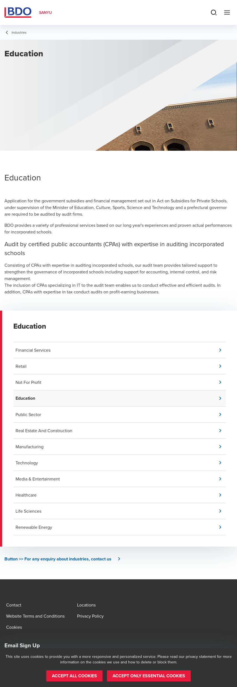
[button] (121, 350)
